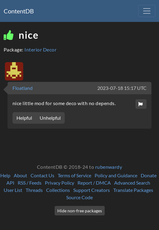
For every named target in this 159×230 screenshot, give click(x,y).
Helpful (24, 118)
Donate (149, 175)
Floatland (23, 88)
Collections (58, 190)
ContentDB (19, 11)
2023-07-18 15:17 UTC (121, 88)
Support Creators (91, 190)
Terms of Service (74, 175)
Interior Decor (40, 49)
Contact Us (42, 175)
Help (5, 175)
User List (13, 190)
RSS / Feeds (30, 183)
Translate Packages (133, 190)
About (20, 175)
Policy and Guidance (116, 175)
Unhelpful (50, 118)
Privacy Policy (59, 183)
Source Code (79, 197)
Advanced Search (132, 183)
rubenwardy (108, 167)
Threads (34, 190)
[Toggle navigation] (146, 11)
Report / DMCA (94, 183)
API (10, 183)
